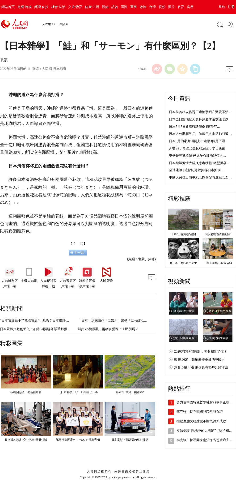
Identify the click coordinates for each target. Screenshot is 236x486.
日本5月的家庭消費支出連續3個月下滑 (197, 141)
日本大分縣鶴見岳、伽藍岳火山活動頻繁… (200, 134)
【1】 (73, 244)
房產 (190, 7)
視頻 (162, 7)
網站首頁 (8, 7)
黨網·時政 (24, 7)
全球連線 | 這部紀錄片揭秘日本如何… (196, 170)
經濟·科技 (41, 7)
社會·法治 (58, 7)
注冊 (231, 7)
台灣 (152, 7)
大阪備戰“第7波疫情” (218, 234)
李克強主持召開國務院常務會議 (200, 412)
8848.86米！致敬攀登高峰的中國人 (199, 359)
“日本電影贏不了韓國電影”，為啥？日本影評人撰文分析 (41, 320)
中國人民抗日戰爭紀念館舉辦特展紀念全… (200, 177)
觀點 (105, 7)
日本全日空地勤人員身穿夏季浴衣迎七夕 (198, 119)
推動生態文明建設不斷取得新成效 (201, 421)
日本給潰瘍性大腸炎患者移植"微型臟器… (199, 163)
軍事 (133, 7)
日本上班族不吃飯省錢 (218, 263)
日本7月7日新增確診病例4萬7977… (194, 126)
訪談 (114, 7)
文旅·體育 (75, 7)
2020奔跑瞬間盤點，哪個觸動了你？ (200, 351)
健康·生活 (92, 7)
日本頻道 (62, 24)
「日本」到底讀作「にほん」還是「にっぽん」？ (114, 320)
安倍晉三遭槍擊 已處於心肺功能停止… (197, 156)
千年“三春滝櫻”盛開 (183, 234)
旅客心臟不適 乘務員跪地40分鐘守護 (201, 367)
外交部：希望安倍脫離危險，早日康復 (197, 148)
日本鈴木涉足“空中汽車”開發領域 (26, 439)
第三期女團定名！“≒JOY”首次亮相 (78, 439)
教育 (180, 7)
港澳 (143, 7)
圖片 (171, 7)
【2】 (83, 244)
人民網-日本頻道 (54, 69)
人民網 (46, 24)
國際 (124, 7)
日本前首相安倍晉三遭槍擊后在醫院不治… (200, 112)
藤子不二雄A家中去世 (183, 263)
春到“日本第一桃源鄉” (130, 392)
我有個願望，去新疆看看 (26, 392)
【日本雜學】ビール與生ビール (78, 392)
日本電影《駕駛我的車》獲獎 (129, 439)
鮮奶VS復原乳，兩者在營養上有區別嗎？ (108, 329)
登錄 (222, 7)
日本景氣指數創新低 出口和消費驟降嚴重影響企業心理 (40, 329)
